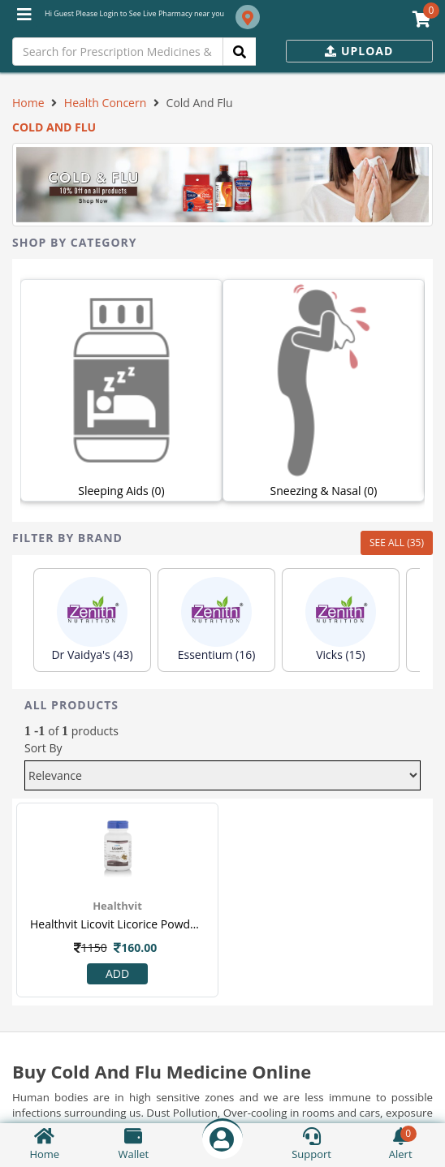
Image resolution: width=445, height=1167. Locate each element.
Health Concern (105, 102)
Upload (359, 50)
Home (28, 102)
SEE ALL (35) (396, 542)
